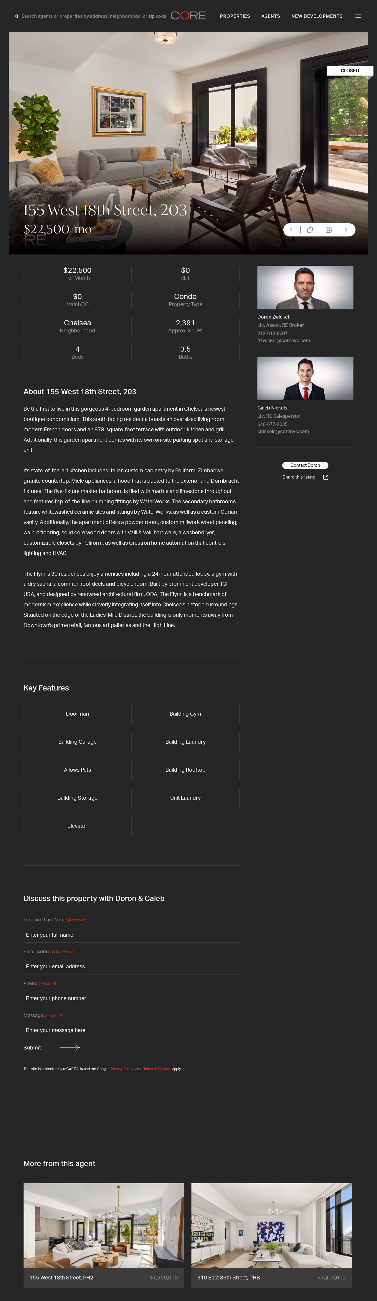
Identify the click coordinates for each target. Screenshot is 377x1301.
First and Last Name (54, 920)
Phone (40, 984)
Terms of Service (156, 1069)
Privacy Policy (122, 1069)
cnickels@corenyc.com (283, 431)
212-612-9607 (272, 333)
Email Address (48, 952)
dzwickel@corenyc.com (283, 340)
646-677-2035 (272, 424)
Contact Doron (305, 465)
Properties (235, 16)
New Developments (317, 16)
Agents (271, 16)
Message (43, 1016)
